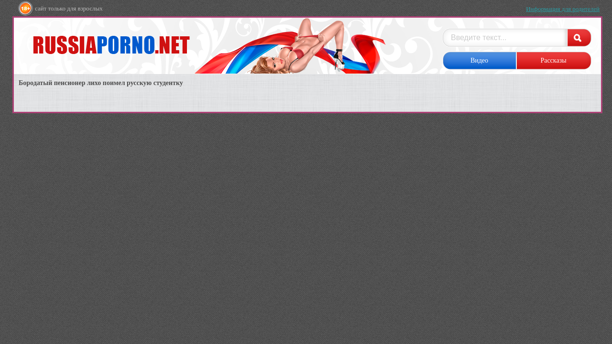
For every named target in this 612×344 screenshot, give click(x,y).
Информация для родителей (563, 9)
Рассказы (553, 60)
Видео (479, 60)
